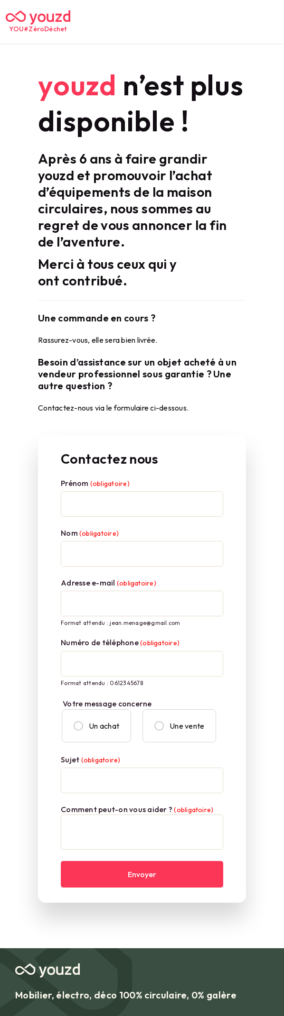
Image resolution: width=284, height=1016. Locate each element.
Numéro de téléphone (120, 642)
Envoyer (142, 874)
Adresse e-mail (108, 582)
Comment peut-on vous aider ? (137, 809)
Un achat (96, 726)
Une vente (179, 726)
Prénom (95, 483)
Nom (90, 533)
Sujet (90, 759)
